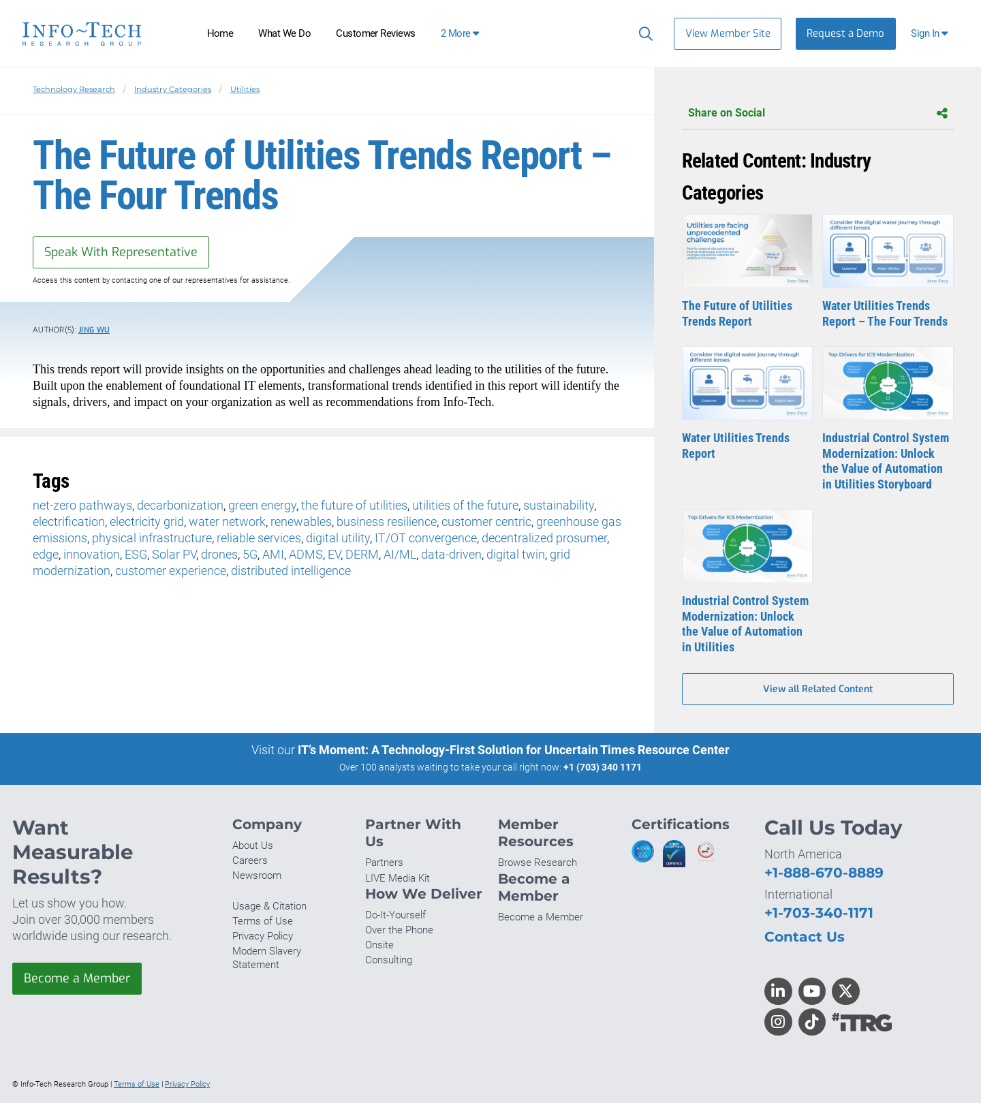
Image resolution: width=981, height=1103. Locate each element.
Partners (384, 862)
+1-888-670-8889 (824, 872)
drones (219, 554)
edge (46, 554)
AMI (273, 554)
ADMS (306, 554)
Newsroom (256, 875)
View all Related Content (818, 689)
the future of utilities (354, 505)
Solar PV (174, 554)
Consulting (388, 960)
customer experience (170, 570)
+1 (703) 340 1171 (602, 767)
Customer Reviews (376, 33)
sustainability (558, 505)
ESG (136, 554)
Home (220, 33)
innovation (91, 554)
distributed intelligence (291, 570)
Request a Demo (845, 33)
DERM (362, 554)
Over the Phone (399, 930)
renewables (301, 521)
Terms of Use (262, 921)
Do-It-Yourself (395, 915)
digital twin (515, 554)
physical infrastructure (152, 538)
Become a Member (77, 978)
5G (250, 554)
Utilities (245, 89)
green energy (262, 505)
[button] (931, 33)
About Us (252, 845)
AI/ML (400, 554)
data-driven (451, 554)
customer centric (486, 521)
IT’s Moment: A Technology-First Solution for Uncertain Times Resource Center (514, 750)
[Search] (642, 33)
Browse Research (537, 862)
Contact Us (804, 936)
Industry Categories (172, 89)
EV (334, 554)
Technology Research (74, 89)
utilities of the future (465, 505)
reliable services (259, 538)
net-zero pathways (82, 505)
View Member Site (727, 33)
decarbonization (180, 505)
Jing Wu (94, 330)
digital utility (338, 538)
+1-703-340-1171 (818, 912)
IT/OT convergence (426, 538)
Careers (250, 860)
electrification (69, 521)
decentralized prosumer (544, 538)
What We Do (284, 33)
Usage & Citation (269, 906)
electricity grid (147, 521)
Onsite (379, 945)
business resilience (387, 521)
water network (227, 521)
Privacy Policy (262, 936)
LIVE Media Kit (397, 878)
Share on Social (818, 113)
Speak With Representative (121, 252)
